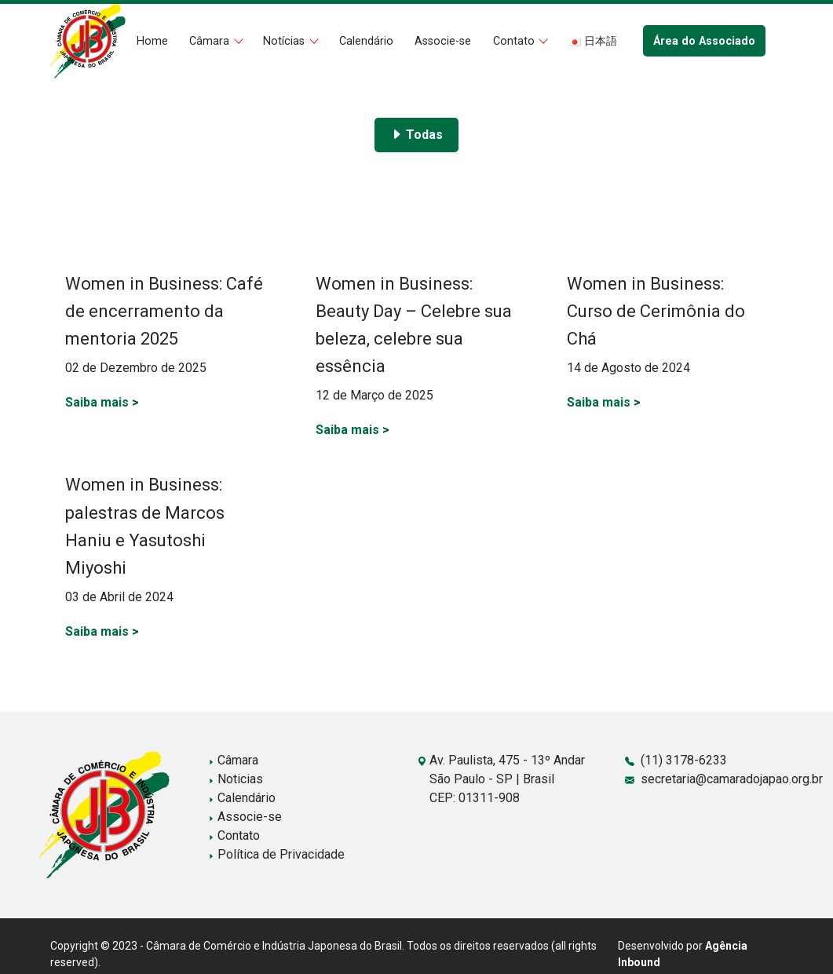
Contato (515, 41)
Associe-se (443, 41)
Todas (416, 134)
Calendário (366, 41)
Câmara (210, 41)
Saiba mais (102, 402)
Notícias (285, 41)
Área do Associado (704, 41)
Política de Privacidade (276, 854)
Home (152, 41)
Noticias (235, 779)
